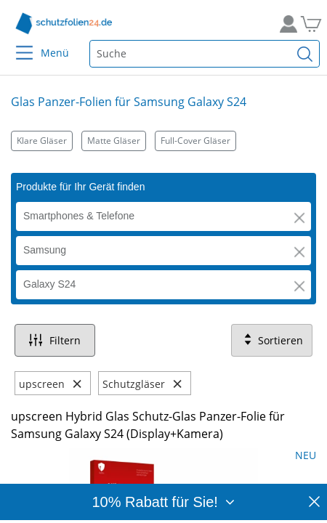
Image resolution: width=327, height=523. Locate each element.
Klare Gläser (42, 140)
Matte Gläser (113, 140)
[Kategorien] (163, 140)
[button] (299, 218)
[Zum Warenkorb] (309, 23)
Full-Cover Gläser (195, 140)
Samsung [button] (44, 250)
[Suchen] (305, 54)
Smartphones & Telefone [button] (78, 216)
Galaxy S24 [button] (49, 284)
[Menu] (15, 43)
